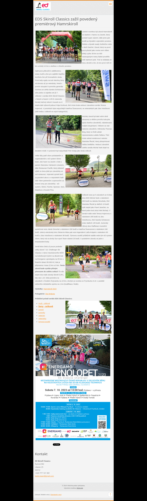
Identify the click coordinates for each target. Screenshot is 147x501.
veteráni (41, 315)
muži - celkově (44, 303)
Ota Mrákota (50, 294)
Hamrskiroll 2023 (50, 289)
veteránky (42, 318)
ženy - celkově (45, 306)
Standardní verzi (56, 494)
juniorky (41, 312)
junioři (41, 309)
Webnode (80, 488)
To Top (110, 494)
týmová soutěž (44, 321)
